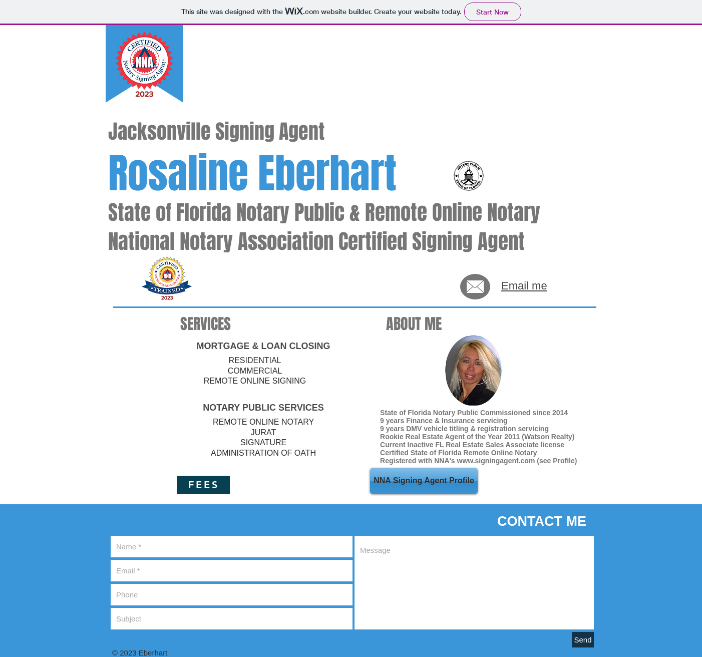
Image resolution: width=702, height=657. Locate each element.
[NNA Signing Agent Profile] (424, 481)
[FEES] (203, 485)
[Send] (583, 639)
